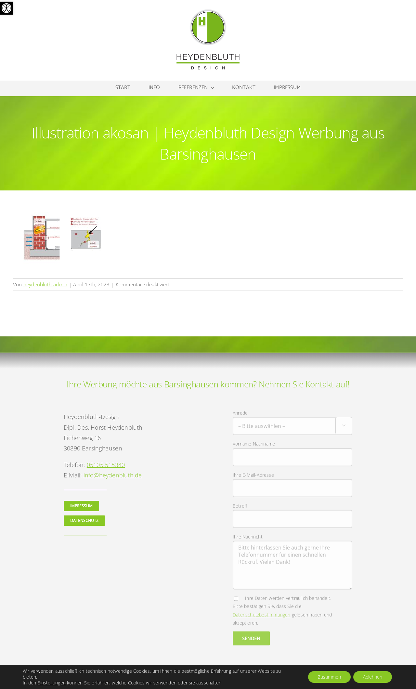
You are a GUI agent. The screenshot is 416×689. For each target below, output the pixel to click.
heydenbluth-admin (45, 284)
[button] (6, 8)
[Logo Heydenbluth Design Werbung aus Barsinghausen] (208, 11)
